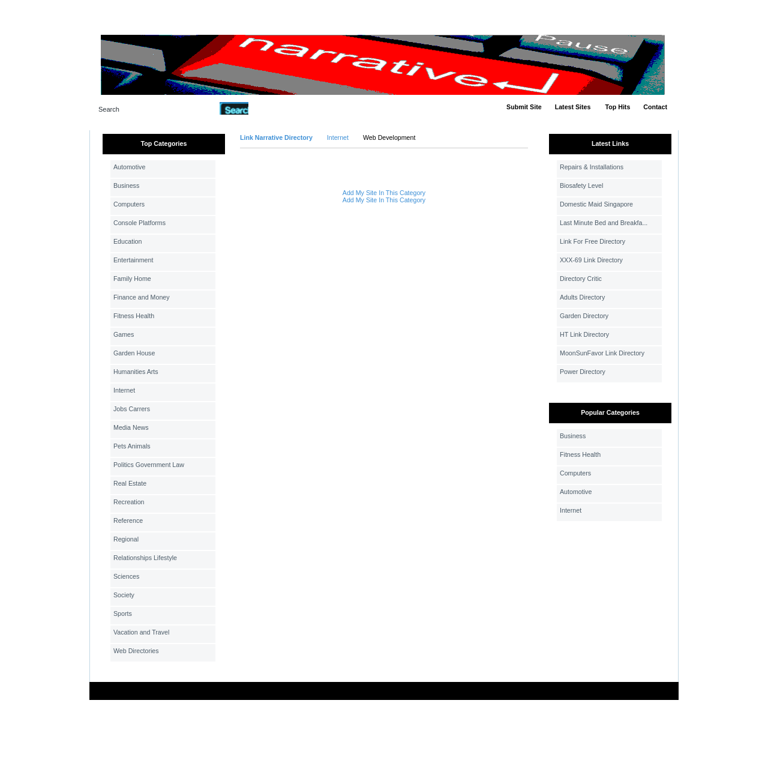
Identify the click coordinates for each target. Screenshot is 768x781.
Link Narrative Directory (276, 137)
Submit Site (524, 106)
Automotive (129, 166)
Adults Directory (582, 297)
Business (126, 185)
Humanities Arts (135, 371)
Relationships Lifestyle (145, 557)
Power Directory (582, 371)
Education (127, 241)
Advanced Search (279, 108)
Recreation (129, 501)
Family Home (132, 278)
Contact (655, 106)
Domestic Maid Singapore (596, 204)
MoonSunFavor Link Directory (602, 353)
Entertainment (133, 260)
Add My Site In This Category (384, 192)
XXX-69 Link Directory (591, 260)
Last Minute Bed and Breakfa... (603, 222)
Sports (122, 613)
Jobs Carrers (131, 408)
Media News (131, 427)
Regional (126, 539)
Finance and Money (141, 297)
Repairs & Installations (591, 166)
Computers (129, 204)
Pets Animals (132, 446)
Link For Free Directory (592, 241)
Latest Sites (573, 106)
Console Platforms (139, 222)
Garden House (134, 353)
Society (123, 595)
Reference (128, 520)
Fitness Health (133, 315)
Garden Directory (584, 315)
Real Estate (129, 483)
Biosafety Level (581, 185)
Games (123, 334)
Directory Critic (581, 278)
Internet (124, 390)
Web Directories (136, 650)
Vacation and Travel (141, 632)
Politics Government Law (148, 464)
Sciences (126, 576)
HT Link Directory (584, 334)
